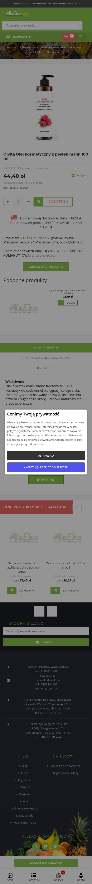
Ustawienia (46, 455)
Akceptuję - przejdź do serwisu (46, 467)
